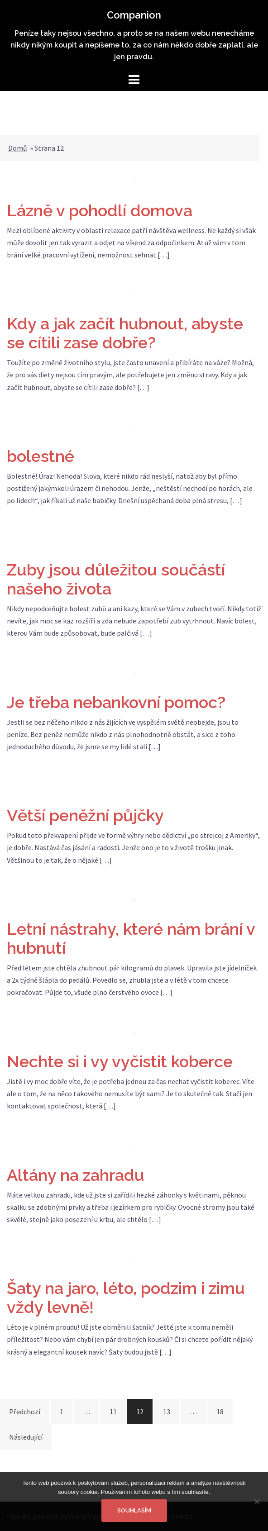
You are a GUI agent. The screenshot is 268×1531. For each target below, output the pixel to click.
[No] (256, 1501)
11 (113, 1411)
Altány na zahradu (75, 1174)
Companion (134, 15)
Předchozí (24, 1411)
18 (220, 1411)
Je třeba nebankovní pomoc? (116, 702)
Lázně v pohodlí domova (99, 210)
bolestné (40, 456)
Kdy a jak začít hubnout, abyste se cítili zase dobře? (125, 333)
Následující (26, 1436)
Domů (17, 147)
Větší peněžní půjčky (85, 815)
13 (166, 1411)
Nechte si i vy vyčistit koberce (120, 1061)
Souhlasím (134, 1510)
